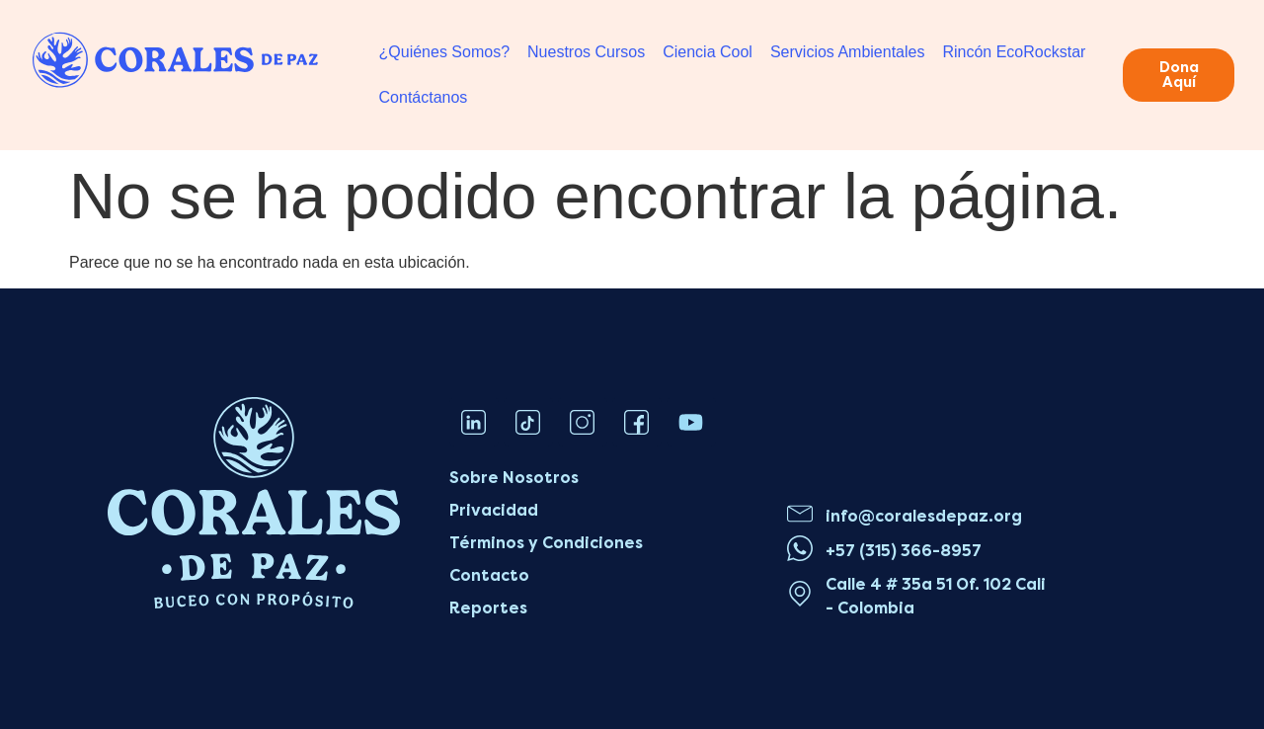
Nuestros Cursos (586, 51)
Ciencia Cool (707, 51)
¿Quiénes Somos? (445, 51)
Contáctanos (423, 97)
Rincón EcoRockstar (1013, 51)
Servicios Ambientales (847, 51)
